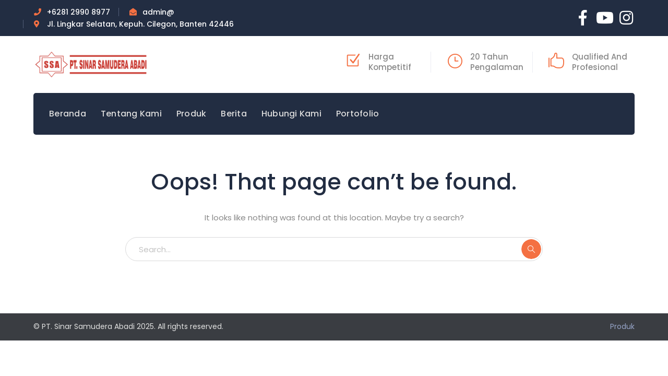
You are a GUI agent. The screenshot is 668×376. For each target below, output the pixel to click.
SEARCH (531, 249)
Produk (622, 326)
